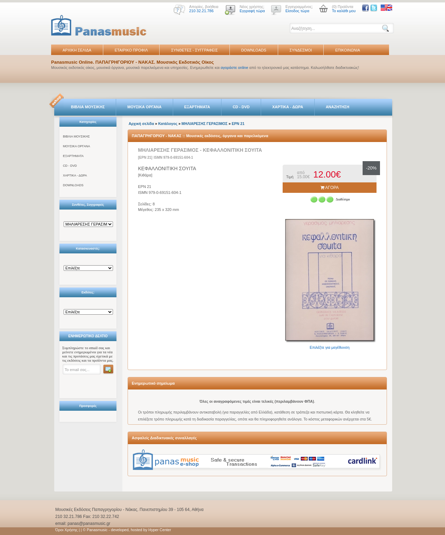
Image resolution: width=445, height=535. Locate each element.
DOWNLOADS (253, 50)
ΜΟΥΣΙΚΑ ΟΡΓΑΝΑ (144, 107)
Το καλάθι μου (344, 11)
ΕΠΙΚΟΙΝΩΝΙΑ (347, 50)
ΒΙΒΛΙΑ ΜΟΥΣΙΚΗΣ (88, 107)
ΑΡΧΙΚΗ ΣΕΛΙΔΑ (77, 50)
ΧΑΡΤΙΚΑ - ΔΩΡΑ (287, 107)
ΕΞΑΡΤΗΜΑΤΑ (197, 107)
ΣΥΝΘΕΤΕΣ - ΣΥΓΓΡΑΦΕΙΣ (194, 50)
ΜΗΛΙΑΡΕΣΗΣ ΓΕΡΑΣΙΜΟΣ (204, 123)
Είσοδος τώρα (297, 11)
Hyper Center (159, 530)
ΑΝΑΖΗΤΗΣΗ (337, 107)
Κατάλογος (167, 123)
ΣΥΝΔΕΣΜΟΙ (301, 50)
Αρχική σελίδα (141, 123)
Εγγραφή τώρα (252, 11)
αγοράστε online (234, 67)
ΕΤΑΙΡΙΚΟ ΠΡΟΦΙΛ (131, 50)
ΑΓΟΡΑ (330, 187)
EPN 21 (238, 123)
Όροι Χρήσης (66, 530)
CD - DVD (241, 107)
